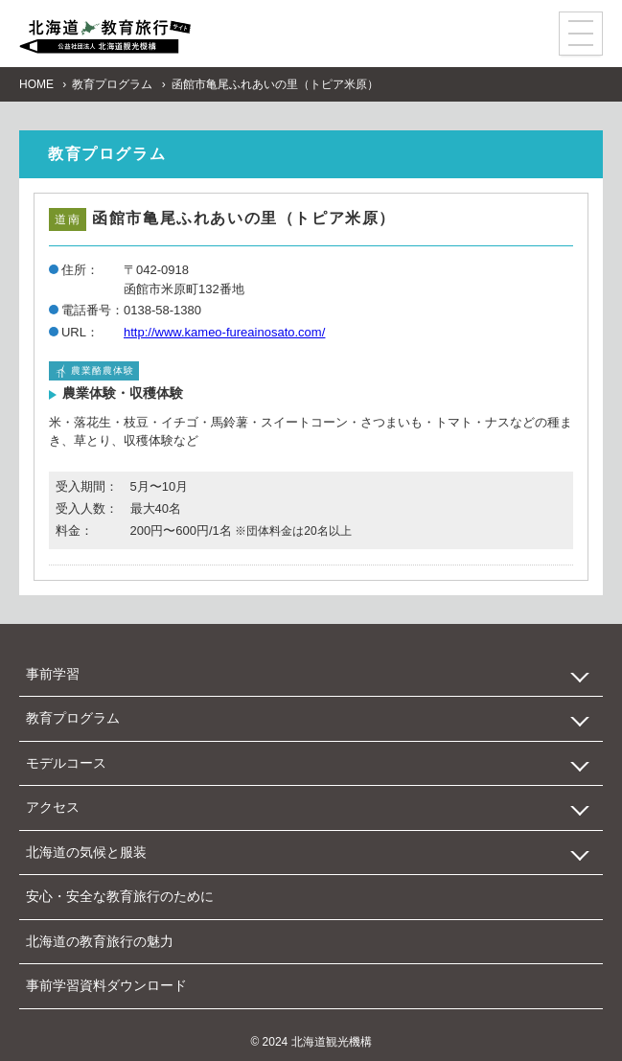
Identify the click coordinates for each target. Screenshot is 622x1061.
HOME (36, 84)
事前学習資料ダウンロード (106, 985)
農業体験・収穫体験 (122, 393)
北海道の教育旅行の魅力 (99, 941)
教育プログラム (112, 84)
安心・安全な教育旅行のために (120, 896)
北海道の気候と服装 (86, 852)
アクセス (53, 807)
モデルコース (66, 763)
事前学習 (53, 673)
